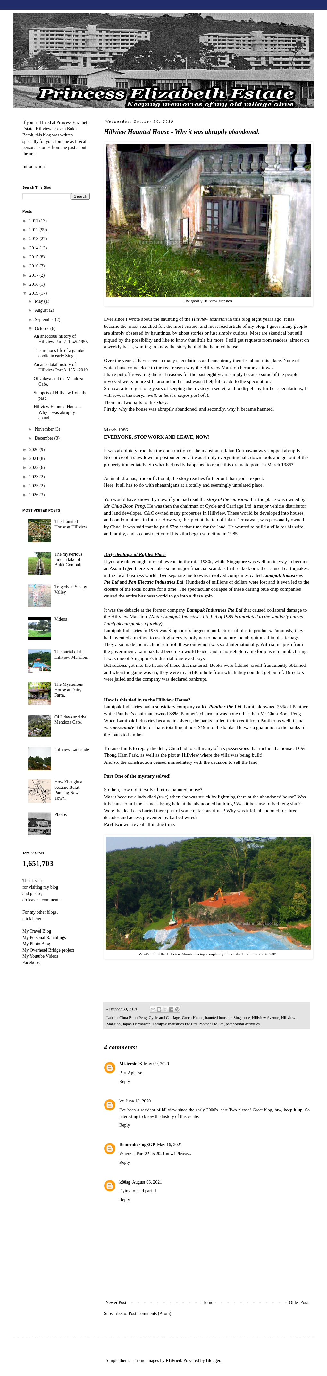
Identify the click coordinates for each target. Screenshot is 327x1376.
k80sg (124, 1182)
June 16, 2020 (138, 1101)
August (42, 310)
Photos (61, 814)
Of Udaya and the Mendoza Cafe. (70, 720)
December (44, 438)
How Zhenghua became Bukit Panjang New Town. (68, 789)
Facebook (31, 962)
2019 (34, 293)
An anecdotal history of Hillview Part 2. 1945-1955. (61, 339)
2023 (34, 477)
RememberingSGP (137, 1144)
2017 (34, 275)
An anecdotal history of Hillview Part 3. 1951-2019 (61, 367)
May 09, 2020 (156, 1063)
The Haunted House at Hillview (71, 524)
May (39, 301)
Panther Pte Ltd (211, 1024)
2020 (34, 449)
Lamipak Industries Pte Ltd (175, 1024)
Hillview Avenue (265, 1017)
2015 (34, 257)
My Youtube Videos (40, 956)
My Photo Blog (36, 943)
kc (121, 1101)
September (45, 319)
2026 (34, 494)
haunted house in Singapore (227, 1017)
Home (207, 1302)
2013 (34, 238)
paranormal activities (243, 1024)
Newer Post (115, 1302)
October (42, 328)
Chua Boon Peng (133, 1017)
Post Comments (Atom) (150, 1313)
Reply (124, 1081)
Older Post (298, 1302)
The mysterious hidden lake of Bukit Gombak (68, 560)
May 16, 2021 (169, 1144)
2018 (34, 284)
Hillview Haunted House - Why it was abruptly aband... (57, 412)
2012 (34, 229)
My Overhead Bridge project (48, 950)
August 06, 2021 (147, 1182)
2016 (34, 266)
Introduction (33, 166)
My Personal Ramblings (44, 937)
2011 (34, 220)
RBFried (173, 1360)
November (45, 429)
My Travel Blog (36, 931)
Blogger (213, 1360)
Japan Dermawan (136, 1024)
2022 (34, 467)
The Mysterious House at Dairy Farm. (69, 690)
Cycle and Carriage (164, 1017)
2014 (34, 248)
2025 (34, 485)
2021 (34, 458)
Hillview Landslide (72, 749)
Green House (192, 1017)
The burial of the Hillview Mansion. (71, 654)
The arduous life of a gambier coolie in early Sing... (60, 353)
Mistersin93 (130, 1063)
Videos (61, 619)
